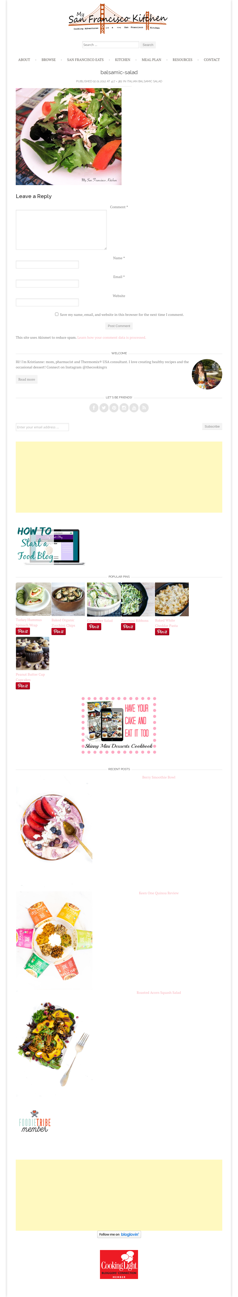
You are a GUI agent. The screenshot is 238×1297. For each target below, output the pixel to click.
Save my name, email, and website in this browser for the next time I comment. (122, 314)
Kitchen (122, 59)
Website (119, 295)
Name (119, 257)
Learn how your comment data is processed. (111, 337)
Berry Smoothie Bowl (159, 777)
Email (119, 276)
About (24, 59)
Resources (183, 59)
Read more (26, 379)
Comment (119, 206)
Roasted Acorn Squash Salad (159, 992)
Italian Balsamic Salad (144, 81)
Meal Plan (151, 59)
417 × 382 (116, 81)
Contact (212, 59)
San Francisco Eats (85, 59)
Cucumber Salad (100, 620)
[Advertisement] (119, 477)
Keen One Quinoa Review (159, 892)
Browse (49, 59)
